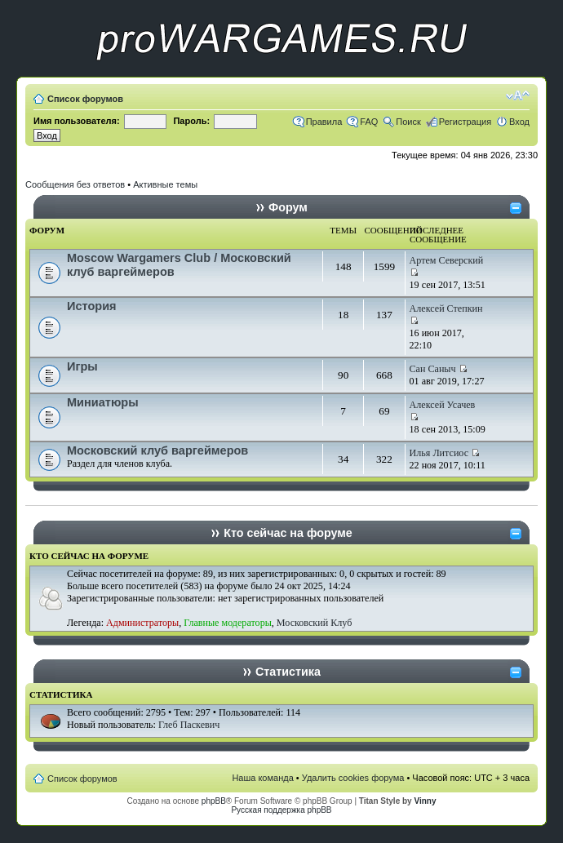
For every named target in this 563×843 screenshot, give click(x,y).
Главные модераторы (228, 622)
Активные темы (165, 184)
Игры (82, 366)
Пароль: (191, 121)
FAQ (369, 121)
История (92, 306)
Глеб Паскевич (188, 724)
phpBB (214, 800)
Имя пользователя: (76, 121)
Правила (324, 121)
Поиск (408, 121)
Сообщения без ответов (75, 184)
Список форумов (85, 99)
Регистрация (465, 121)
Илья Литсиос (439, 453)
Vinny (425, 800)
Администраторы (142, 622)
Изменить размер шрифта (518, 95)
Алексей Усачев (443, 404)
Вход (519, 121)
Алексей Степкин (446, 308)
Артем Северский (447, 260)
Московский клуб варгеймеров (157, 450)
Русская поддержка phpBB (281, 809)
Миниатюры (103, 402)
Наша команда (262, 778)
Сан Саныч (433, 369)
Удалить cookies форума (353, 778)
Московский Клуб (314, 622)
